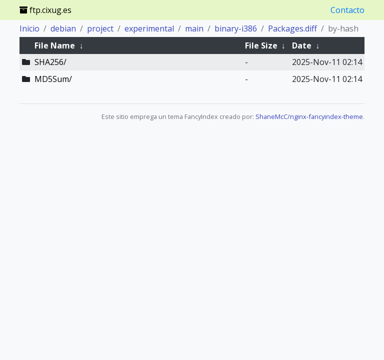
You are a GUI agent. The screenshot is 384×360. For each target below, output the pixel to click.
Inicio (30, 28)
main (194, 28)
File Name (54, 45)
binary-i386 (235, 28)
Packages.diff (292, 28)
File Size (261, 45)
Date (302, 45)
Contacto (347, 10)
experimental (149, 28)
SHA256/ (50, 62)
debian (63, 28)
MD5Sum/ (53, 79)
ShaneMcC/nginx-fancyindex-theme (309, 116)
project (100, 28)
